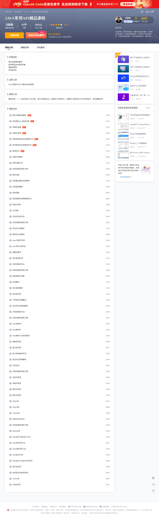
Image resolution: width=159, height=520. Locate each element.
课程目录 (25, 47)
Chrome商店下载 (146, 510)
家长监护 (108, 510)
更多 (149, 108)
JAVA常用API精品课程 (39, 12)
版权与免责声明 (57, 513)
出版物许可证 (75, 513)
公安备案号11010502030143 (18, 510)
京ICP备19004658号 (36, 510)
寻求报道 (62, 507)
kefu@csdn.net (92, 507)
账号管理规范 (45, 513)
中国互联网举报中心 (132, 510)
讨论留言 (41, 47)
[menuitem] (59, 115)
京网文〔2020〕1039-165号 (54, 510)
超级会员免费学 (36, 35)
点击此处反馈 (126, 177)
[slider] (56, 24)
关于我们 (35, 507)
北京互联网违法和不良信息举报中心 (92, 510)
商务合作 (53, 507)
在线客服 (105, 507)
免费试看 (14, 35)
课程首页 (8, 12)
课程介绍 (9, 47)
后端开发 (18, 12)
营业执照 (84, 513)
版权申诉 (66, 513)
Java (26, 12)
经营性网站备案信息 (72, 510)
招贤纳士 (44, 507)
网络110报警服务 (118, 510)
